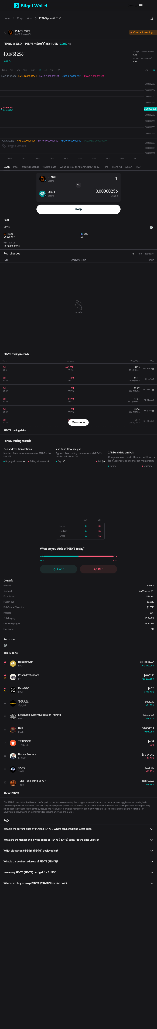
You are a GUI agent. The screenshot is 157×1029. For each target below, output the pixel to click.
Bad (98, 569)
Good (58, 569)
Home (7, 18)
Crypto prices (24, 18)
